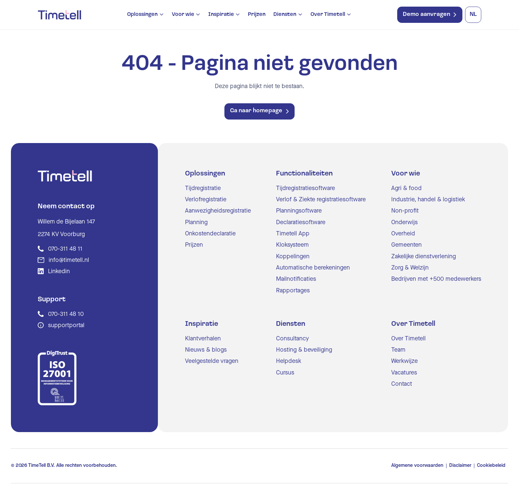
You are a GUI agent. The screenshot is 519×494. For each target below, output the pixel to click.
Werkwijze (404, 361)
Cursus (285, 373)
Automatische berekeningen (313, 268)
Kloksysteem (292, 245)
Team (398, 350)
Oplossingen (142, 14)
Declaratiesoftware (300, 222)
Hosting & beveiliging (304, 350)
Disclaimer (460, 465)
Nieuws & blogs (206, 350)
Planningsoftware (299, 211)
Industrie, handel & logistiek (428, 200)
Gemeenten (406, 245)
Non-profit (405, 211)
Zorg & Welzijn (410, 268)
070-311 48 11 (65, 249)
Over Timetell (327, 14)
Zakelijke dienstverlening (423, 257)
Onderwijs (404, 222)
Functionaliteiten (304, 173)
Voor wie (183, 14)
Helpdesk (288, 361)
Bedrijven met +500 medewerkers (436, 279)
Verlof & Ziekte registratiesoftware (321, 200)
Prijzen (256, 14)
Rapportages (293, 291)
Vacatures (404, 373)
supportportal (66, 325)
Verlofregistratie (205, 200)
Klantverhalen (203, 339)
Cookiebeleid (491, 465)
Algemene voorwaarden (417, 465)
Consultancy (292, 339)
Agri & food (406, 188)
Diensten (284, 14)
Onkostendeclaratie (210, 234)
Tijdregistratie (203, 188)
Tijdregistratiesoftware (305, 188)
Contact (401, 384)
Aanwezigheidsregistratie (218, 211)
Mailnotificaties (296, 279)
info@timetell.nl (69, 260)
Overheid (403, 234)
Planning (196, 222)
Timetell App (292, 234)
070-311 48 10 (66, 314)
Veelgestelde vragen (211, 361)
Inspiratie (221, 14)
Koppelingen (292, 257)
